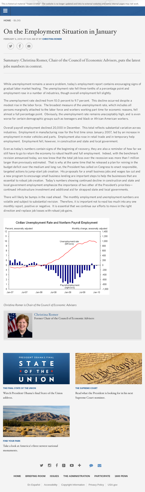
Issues (54, 476)
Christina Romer (52, 38)
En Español (34, 484)
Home (7, 20)
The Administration (76, 476)
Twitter (11, 43)
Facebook (21, 43)
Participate (102, 476)
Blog (17, 20)
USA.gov (112, 484)
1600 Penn (121, 476)
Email (30, 43)
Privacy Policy (96, 484)
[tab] (5, 11)
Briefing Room (35, 476)
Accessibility (50, 484)
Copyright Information (73, 484)
